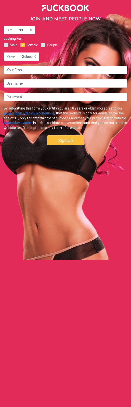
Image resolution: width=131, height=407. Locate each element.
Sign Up (65, 140)
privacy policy (14, 113)
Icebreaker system (18, 123)
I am (9, 29)
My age (11, 56)
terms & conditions (40, 113)
